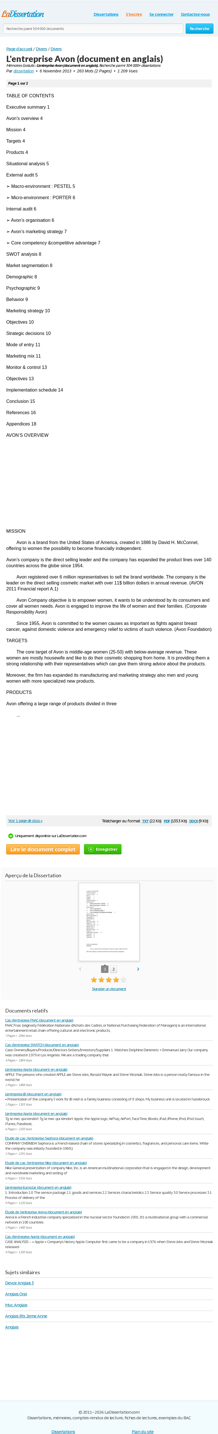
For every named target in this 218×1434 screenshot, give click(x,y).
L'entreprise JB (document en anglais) (33, 1094)
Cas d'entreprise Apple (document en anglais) (40, 1236)
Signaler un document (109, 988)
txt (145, 820)
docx (193, 820)
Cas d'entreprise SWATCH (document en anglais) (42, 1044)
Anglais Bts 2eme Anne (26, 1316)
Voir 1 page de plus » (25, 820)
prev (80, 969)
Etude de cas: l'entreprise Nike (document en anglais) (46, 1162)
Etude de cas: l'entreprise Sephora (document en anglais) (49, 1138)
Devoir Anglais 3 (19, 1282)
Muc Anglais (16, 1305)
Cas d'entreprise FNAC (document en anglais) (39, 1020)
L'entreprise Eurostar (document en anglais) (38, 1187)
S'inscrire (134, 14)
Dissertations (106, 14)
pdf (167, 820)
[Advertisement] (109, 483)
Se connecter (161, 14)
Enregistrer (102, 849)
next (138, 969)
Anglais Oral (16, 1294)
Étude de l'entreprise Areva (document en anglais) (43, 1212)
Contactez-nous (195, 14)
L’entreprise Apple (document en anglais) (36, 1069)
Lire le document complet (43, 849)
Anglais (11, 1327)
